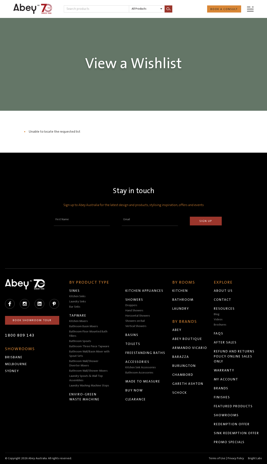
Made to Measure (142, 381)
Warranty (224, 370)
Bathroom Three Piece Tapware (89, 346)
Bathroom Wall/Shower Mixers (88, 370)
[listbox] (147, 9)
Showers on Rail (135, 321)
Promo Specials (229, 442)
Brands (221, 388)
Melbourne (16, 364)
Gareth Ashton (187, 384)
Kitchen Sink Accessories (140, 367)
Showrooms (226, 415)
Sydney (12, 371)
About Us (223, 291)
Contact (222, 300)
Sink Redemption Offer (236, 433)
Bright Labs (255, 458)
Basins (131, 335)
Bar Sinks (74, 306)
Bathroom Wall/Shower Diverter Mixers (83, 363)
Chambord (182, 375)
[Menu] (250, 8)
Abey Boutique (187, 339)
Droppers (131, 305)
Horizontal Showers (137, 315)
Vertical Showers (135, 326)
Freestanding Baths (145, 353)
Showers (134, 300)
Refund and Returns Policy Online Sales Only (234, 356)
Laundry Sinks (77, 301)
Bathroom (183, 300)
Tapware (77, 315)
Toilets (132, 344)
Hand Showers (134, 310)
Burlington (184, 366)
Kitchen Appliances (144, 291)
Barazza (180, 357)
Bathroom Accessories (139, 372)
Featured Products (233, 406)
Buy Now (134, 390)
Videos (218, 319)
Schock (179, 393)
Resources (224, 309)
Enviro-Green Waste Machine (84, 396)
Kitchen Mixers (78, 321)
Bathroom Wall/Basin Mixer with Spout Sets (89, 354)
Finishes (222, 397)
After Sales (225, 342)
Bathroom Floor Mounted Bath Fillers (88, 334)
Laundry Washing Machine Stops (89, 385)
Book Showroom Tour (32, 320)
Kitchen (180, 291)
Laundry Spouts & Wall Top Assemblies (86, 378)
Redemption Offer (232, 424)
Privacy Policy (236, 458)
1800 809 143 (20, 335)
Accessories (137, 362)
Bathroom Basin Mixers (83, 326)
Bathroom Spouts (80, 341)
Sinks (74, 291)
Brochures (220, 324)
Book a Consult (224, 9)
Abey (176, 330)
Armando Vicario (189, 348)
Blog (216, 314)
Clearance (135, 399)
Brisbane (14, 357)
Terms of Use (217, 458)
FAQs (218, 333)
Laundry (180, 309)
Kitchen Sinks (77, 296)
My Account (226, 379)
